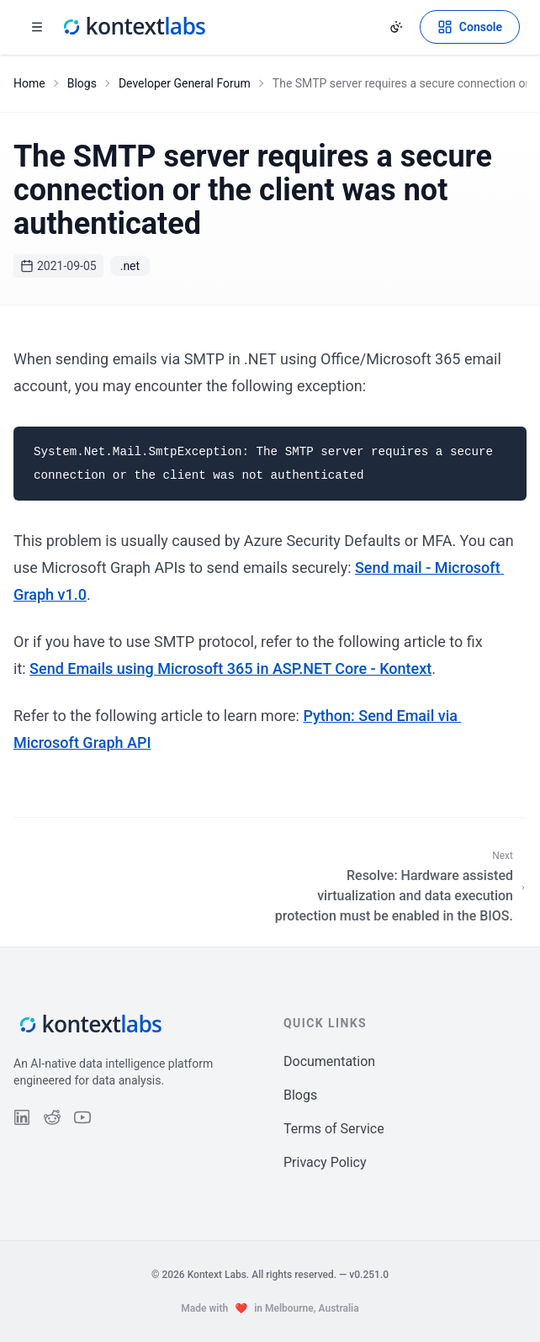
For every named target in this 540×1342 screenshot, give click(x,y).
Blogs (82, 83)
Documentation (329, 1061)
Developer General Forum (185, 83)
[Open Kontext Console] (470, 27)
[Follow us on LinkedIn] (21, 1117)
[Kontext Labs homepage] (133, 27)
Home (29, 83)
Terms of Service (333, 1129)
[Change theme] (396, 27)
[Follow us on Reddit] (52, 1117)
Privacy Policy (325, 1162)
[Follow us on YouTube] (82, 1117)
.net (130, 266)
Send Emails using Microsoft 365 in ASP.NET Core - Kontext (230, 668)
